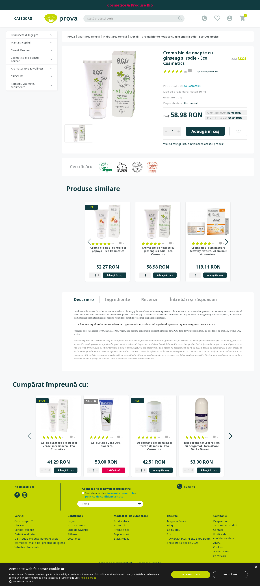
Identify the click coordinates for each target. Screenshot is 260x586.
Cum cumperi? (23, 521)
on (165, 71)
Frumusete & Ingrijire (24, 35)
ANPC (216, 542)
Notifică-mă (113, 470)
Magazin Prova (176, 521)
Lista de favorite (78, 529)
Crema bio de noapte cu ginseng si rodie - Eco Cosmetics (158, 251)
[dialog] (130, 574)
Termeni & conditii (225, 525)
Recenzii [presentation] (150, 299)
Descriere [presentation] (84, 299)
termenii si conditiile (121, 493)
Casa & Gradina (20, 50)
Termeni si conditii (149, 563)
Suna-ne (189, 486)
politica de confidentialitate (104, 496)
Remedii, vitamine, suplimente (23, 85)
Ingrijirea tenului (89, 36)
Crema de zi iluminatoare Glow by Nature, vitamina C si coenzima (208, 251)
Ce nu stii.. (173, 529)
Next (226, 242)
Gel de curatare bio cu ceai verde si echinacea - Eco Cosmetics (59, 446)
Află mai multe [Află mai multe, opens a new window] (88, 577)
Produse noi (121, 529)
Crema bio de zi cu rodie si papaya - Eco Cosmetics (108, 249)
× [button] (256, 567)
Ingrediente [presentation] (117, 299)
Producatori (121, 521)
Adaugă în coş (205, 131)
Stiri (169, 534)
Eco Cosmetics (191, 86)
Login (71, 521)
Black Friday (121, 538)
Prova (71, 36)
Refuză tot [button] (230, 574)
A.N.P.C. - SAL (221, 551)
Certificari (219, 556)
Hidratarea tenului (115, 36)
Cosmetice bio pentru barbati (25, 59)
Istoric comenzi (77, 525)
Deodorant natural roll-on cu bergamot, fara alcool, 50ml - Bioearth (202, 446)
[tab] (86, 299)
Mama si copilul (21, 42)
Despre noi (220, 521)
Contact (218, 529)
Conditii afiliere (24, 529)
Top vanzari (121, 534)
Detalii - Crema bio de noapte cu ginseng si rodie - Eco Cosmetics (174, 36)
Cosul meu (74, 538)
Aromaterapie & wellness (27, 68)
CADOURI (17, 76)
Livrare (19, 525)
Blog (170, 525)
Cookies (218, 547)
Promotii (119, 525)
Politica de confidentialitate (116, 563)
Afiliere (72, 534)
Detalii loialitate (24, 534)
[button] (87, 581)
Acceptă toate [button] (191, 574)
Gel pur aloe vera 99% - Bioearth (106, 444)
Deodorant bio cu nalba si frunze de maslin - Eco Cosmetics (154, 446)
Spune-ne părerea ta (207, 71)
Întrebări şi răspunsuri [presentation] (193, 299)
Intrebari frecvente (27, 547)
